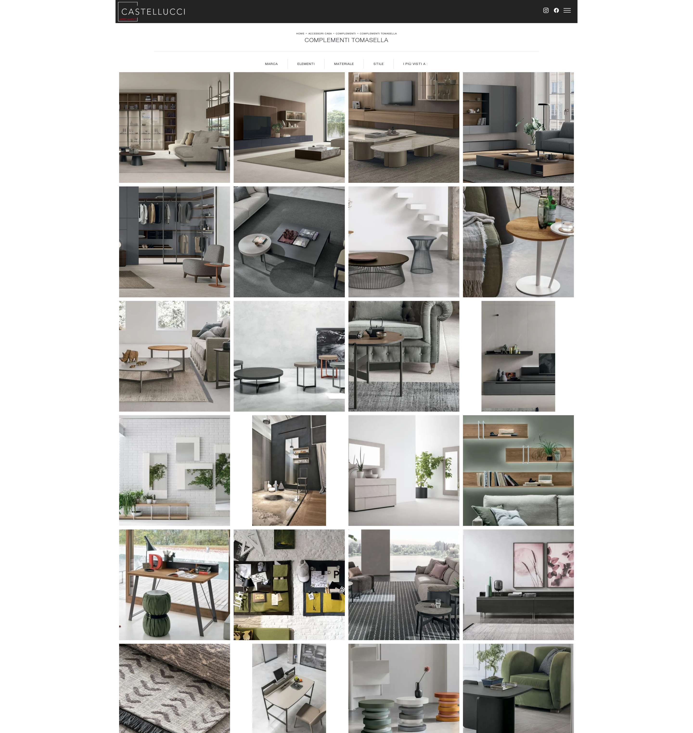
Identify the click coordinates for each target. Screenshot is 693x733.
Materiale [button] (344, 64)
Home (300, 33)
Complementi (346, 33)
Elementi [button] (306, 64)
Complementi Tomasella (378, 33)
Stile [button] (378, 64)
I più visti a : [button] (415, 64)
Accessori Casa (320, 33)
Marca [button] (271, 64)
